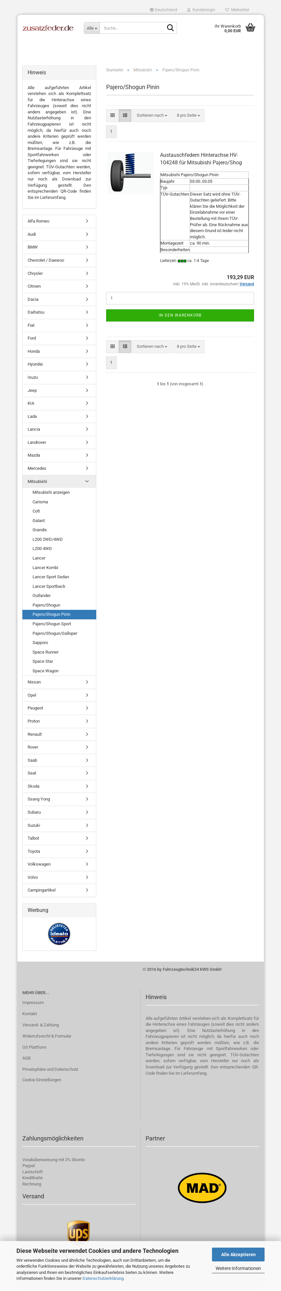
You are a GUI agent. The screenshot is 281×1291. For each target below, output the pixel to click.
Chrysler (35, 277)
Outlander (42, 599)
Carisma (40, 505)
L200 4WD (42, 552)
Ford (32, 342)
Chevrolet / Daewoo (46, 263)
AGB (26, 1062)
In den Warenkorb (180, 319)
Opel (32, 698)
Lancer (39, 561)
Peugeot (35, 711)
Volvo (33, 880)
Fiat (31, 328)
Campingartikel (42, 894)
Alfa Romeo (38, 225)
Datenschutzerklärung (103, 1278)
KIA (31, 406)
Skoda (33, 789)
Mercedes (37, 471)
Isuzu (33, 380)
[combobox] (152, 119)
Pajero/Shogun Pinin (51, 618)
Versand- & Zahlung (40, 1028)
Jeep (32, 394)
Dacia (33, 302)
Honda (34, 354)
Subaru (34, 815)
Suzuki (34, 828)
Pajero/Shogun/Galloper (55, 636)
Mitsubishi (37, 485)
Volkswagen (39, 867)
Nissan (34, 685)
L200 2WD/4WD (48, 542)
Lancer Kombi (45, 571)
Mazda (34, 459)
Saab (32, 763)
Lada (32, 420)
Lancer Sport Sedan (51, 580)
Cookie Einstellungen (41, 1083)
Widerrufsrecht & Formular (46, 1039)
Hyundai (35, 368)
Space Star (43, 664)
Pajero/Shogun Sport (52, 627)
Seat (32, 777)
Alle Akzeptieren (238, 1254)
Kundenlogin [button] (201, 10)
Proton (34, 724)
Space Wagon (46, 674)
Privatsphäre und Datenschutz (50, 1073)
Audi (32, 237)
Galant (39, 524)
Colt (36, 514)
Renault (35, 737)
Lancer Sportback (49, 589)
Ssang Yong (39, 803)
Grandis (40, 533)
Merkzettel (237, 10)
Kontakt (29, 1017)
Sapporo (40, 646)
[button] (163, 10)
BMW (33, 251)
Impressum (33, 1006)
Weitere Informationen (238, 1268)
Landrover (37, 445)
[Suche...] (92, 28)
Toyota (34, 854)
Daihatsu (36, 315)
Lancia (34, 433)
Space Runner (46, 655)
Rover (33, 750)
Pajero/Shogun (46, 608)
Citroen (34, 289)
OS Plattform (34, 1050)
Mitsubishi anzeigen (51, 495)
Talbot (33, 841)
